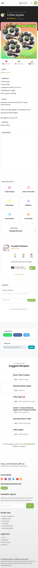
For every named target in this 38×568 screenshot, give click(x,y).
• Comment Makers (7, 528)
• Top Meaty (4, 523)
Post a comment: (7, 290)
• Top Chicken (5, 521)
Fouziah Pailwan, (17, 12)
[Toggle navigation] (3, 3)
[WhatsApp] (7, 335)
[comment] (19, 295)
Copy (31, 347)
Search (23, 3)
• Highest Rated (6, 519)
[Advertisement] (19, 154)
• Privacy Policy (5, 542)
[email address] (13, 505)
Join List (4, 488)
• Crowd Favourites (7, 526)
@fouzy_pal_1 (5, 72)
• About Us (4, 545)
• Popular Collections (7, 516)
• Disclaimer (5, 540)
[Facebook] (17, 335)
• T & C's (3, 538)
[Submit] (30, 505)
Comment (31, 300)
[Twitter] (26, 335)
